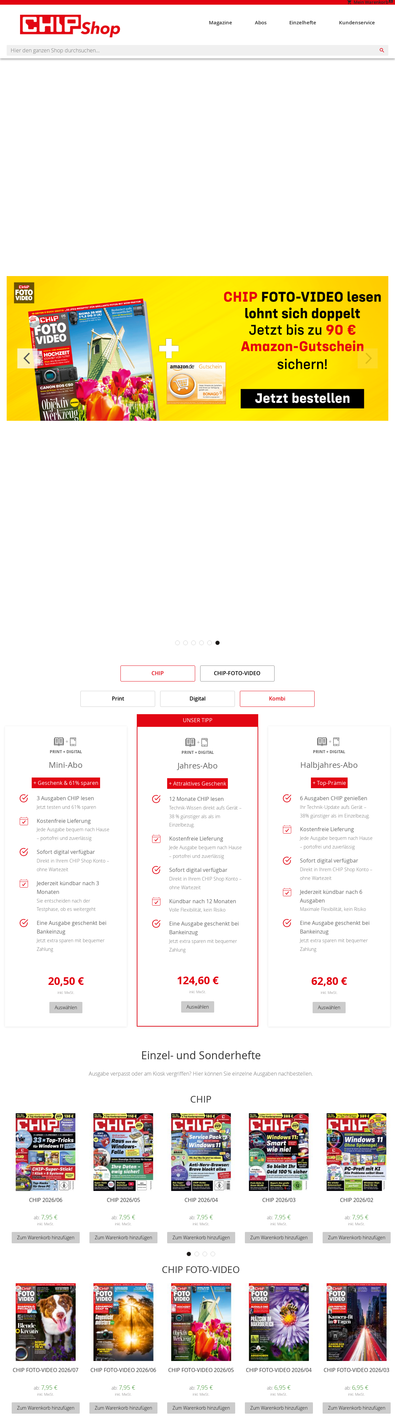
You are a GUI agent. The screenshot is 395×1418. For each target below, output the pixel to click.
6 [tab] (217, 653)
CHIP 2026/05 (123, 1214)
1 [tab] (177, 653)
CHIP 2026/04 (201, 1214)
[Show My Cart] (322, 6)
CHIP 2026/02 (356, 1214)
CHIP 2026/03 (279, 1214)
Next (368, 369)
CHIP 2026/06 (45, 1214)
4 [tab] (201, 653)
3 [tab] (193, 653)
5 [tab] (209, 653)
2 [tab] (185, 653)
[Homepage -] (57, 33)
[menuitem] (229, 29)
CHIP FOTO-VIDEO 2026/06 (123, 1384)
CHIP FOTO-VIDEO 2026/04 (279, 1384)
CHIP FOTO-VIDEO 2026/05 (201, 1384)
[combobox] (197, 61)
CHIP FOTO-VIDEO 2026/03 (356, 1384)
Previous (27, 369)
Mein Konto (376, 5)
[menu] (298, 29)
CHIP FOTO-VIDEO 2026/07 (45, 1384)
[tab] (157, 684)
